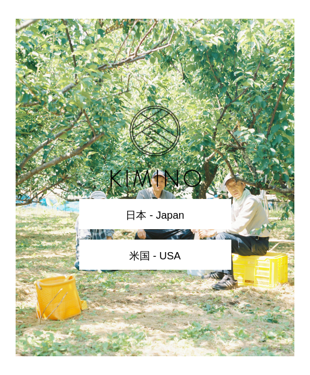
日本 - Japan (155, 215)
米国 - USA (155, 255)
